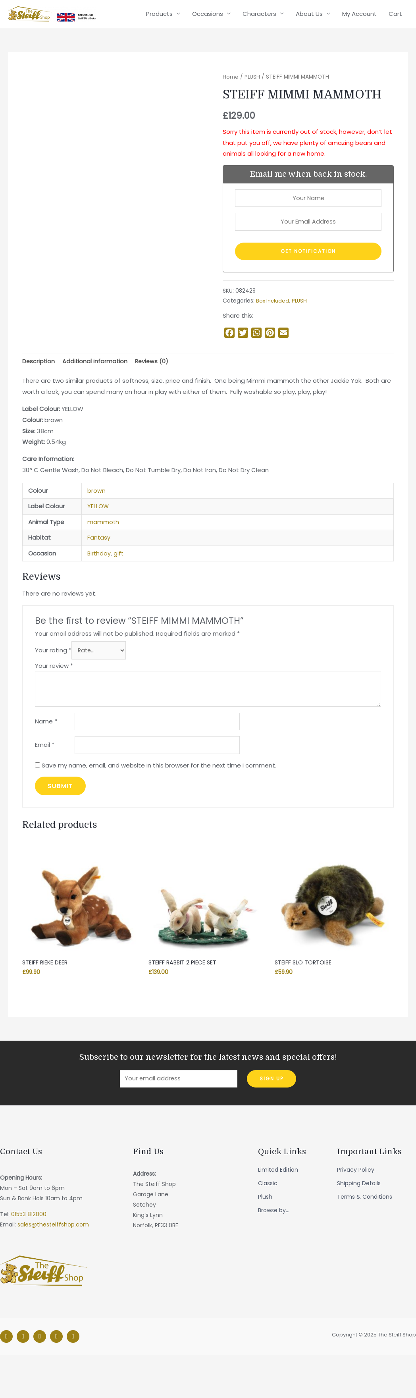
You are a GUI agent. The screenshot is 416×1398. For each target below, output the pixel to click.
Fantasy (99, 575)
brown (96, 528)
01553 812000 (28, 1258)
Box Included (272, 337)
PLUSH (252, 111)
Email (44, 786)
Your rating (53, 689)
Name (46, 761)
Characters (259, 50)
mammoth (103, 559)
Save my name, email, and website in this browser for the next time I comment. (159, 806)
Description (39, 398)
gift (119, 591)
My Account (359, 50)
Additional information (96, 398)
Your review (54, 704)
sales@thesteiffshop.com (53, 1268)
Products (159, 50)
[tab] (39, 398)
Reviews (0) (154, 398)
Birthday (99, 591)
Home (231, 111)
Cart (395, 50)
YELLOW (98, 544)
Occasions (207, 50)
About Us (309, 50)
